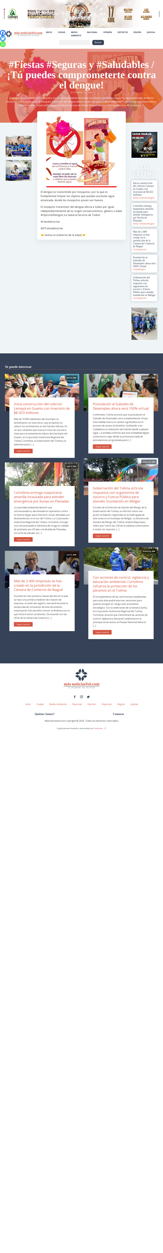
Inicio (49, 32)
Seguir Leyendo (23, 451)
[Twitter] (3, 38)
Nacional (92, 32)
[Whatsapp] (3, 44)
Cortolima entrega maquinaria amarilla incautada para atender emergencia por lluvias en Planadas (41, 496)
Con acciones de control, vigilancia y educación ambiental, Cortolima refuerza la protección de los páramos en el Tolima (121, 584)
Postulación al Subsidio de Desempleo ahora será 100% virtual (121, 406)
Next (153, 145)
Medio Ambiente (76, 34)
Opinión (107, 32)
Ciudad (61, 32)
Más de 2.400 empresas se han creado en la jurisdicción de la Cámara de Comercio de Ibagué (38, 585)
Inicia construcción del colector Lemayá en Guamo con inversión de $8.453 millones (42, 408)
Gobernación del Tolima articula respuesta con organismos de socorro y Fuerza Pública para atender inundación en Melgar (118, 494)
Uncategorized (139, 249)
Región (137, 32)
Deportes (123, 32)
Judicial (151, 32)
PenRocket (98, 728)
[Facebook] (3, 33)
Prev (135, 145)
